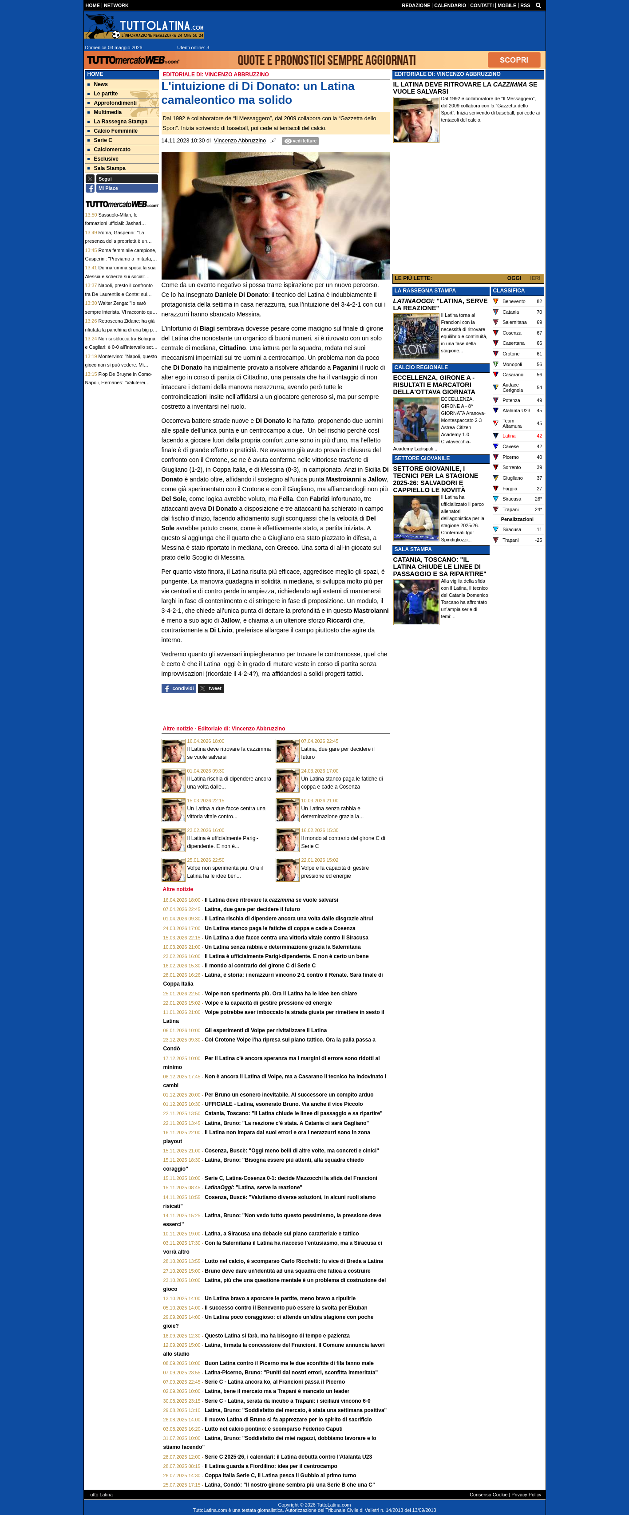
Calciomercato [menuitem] (109, 149)
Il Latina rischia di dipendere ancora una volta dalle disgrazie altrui (289, 918)
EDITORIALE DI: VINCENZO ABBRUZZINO (448, 74)
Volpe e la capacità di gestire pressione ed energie (268, 1003)
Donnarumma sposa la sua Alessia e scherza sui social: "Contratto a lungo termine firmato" (122, 276)
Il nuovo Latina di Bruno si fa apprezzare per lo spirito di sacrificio (288, 1419)
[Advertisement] (468, 210)
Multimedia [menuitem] (104, 112)
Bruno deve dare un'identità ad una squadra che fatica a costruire (288, 1271)
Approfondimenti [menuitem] (112, 103)
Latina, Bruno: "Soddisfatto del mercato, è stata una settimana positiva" (296, 1410)
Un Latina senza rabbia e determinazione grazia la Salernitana (282, 947)
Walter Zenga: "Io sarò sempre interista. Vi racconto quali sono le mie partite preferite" (121, 311)
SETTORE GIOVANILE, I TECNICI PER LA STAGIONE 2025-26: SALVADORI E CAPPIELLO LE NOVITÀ (436, 479)
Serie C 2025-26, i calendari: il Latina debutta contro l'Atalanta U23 (288, 1457)
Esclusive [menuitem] (103, 159)
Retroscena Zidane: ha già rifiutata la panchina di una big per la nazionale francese (121, 329)
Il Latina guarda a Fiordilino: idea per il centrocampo (271, 1466)
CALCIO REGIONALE (421, 367)
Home (95, 74)
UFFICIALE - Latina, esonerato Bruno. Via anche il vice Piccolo (284, 1104)
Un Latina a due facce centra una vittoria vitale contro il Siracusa (286, 938)
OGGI (514, 278)
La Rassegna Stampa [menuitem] (117, 121)
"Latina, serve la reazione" (253, 1187)
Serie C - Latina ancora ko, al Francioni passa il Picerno (275, 1382)
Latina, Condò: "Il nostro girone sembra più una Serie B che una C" (290, 1485)
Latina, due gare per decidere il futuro (252, 909)
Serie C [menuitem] (99, 140)
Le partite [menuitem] (102, 94)
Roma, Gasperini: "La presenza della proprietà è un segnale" (116, 241)
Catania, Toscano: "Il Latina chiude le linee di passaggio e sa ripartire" (294, 1113)
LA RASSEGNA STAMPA (425, 291)
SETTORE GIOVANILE (422, 458)
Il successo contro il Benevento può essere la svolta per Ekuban (286, 1308)
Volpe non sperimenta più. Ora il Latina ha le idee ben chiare (281, 993)
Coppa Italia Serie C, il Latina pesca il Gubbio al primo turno (280, 1475)
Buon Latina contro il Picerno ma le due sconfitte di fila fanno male (289, 1363)
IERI (535, 278)
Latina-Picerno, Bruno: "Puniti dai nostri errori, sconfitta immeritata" (291, 1372)
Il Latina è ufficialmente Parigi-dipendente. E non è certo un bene (286, 956)
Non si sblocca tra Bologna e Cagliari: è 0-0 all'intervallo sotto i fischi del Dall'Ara (121, 347)
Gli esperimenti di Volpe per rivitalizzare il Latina (266, 1030)
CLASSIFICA (509, 291)
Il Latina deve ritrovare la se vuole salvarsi (271, 900)
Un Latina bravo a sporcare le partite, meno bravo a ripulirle (280, 1298)
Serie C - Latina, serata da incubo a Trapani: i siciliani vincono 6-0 (287, 1401)
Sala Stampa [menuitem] (106, 168)
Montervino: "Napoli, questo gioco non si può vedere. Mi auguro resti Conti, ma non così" (121, 365)
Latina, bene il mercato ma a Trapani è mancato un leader (277, 1391)
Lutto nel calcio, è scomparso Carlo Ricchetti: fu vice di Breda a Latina (294, 1261)
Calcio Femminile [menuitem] (112, 131)
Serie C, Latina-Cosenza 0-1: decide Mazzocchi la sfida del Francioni (291, 1178)
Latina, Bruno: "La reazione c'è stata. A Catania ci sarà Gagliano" (287, 1123)
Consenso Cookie (488, 1494)
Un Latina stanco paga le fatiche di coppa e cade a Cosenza (280, 928)
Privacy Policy (526, 1494)
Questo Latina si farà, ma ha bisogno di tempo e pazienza (277, 1336)
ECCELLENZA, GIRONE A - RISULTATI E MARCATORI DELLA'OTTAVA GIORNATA (434, 384)
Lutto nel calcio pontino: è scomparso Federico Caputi (274, 1429)
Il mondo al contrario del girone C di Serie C (260, 966)
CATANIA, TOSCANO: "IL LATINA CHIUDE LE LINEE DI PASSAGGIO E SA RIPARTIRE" (440, 566)
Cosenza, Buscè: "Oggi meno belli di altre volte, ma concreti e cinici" (292, 1151)
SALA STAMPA (413, 549)
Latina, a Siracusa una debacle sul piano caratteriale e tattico (282, 1234)
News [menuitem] (97, 84)
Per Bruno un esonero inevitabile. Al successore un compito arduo (289, 1095)
